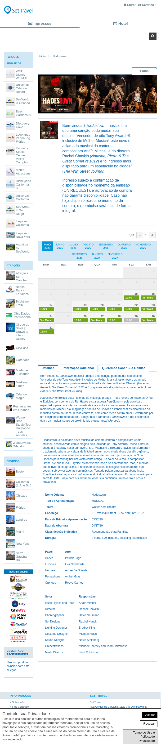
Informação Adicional (78, 368)
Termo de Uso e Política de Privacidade (144, 737)
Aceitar (150, 715)
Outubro (124, 246)
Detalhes (47, 368)
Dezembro (79, 256)
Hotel (120, 23)
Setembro (105, 246)
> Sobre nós (17, 702)
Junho (60, 246)
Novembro (143, 246)
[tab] (144, 71)
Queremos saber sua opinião (124, 368)
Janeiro (97, 256)
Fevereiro (115, 256)
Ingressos (39, 23)
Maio (47, 246)
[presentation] (144, 71)
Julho (73, 246)
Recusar (149, 723)
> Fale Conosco (19, 706)
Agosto (88, 246)
